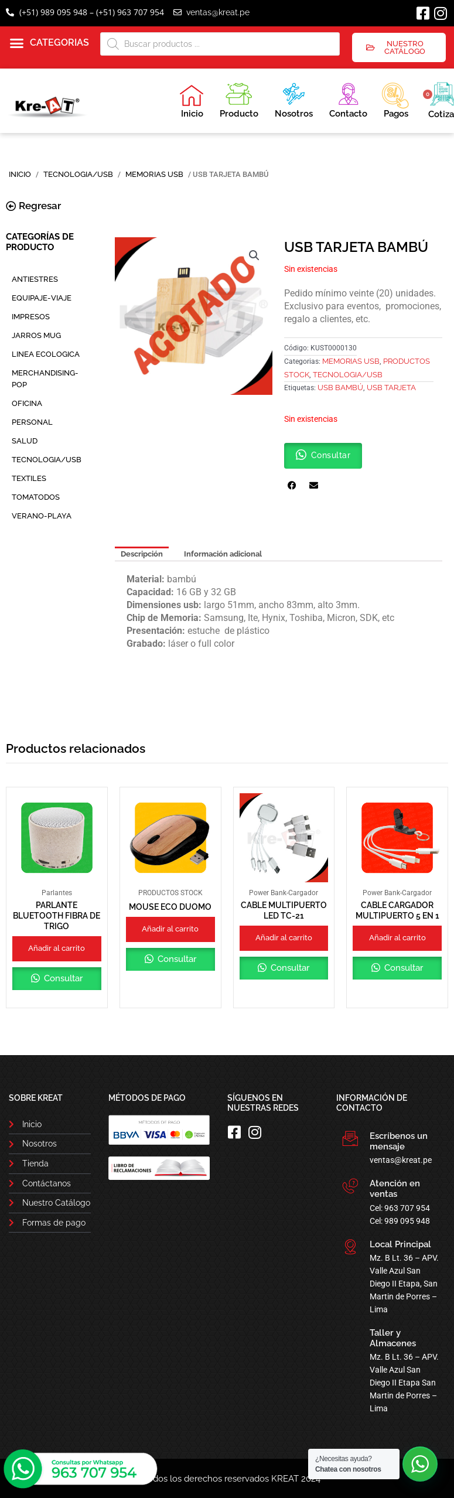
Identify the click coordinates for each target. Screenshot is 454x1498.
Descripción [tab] (142, 554)
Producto (239, 99)
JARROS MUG (36, 335)
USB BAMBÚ (340, 387)
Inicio (191, 101)
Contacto (348, 99)
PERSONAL (32, 422)
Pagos (395, 99)
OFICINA (27, 403)
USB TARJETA (391, 387)
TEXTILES (29, 478)
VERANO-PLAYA (41, 515)
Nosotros (294, 99)
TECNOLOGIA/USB (78, 174)
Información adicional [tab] (223, 554)
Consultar (62, 978)
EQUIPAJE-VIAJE (41, 298)
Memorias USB (154, 174)
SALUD (24, 440)
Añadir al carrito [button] (56, 948)
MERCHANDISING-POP (45, 378)
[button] (49, 43)
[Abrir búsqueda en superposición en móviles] (220, 44)
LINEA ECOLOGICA (46, 354)
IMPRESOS (31, 316)
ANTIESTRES (35, 279)
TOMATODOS (36, 497)
